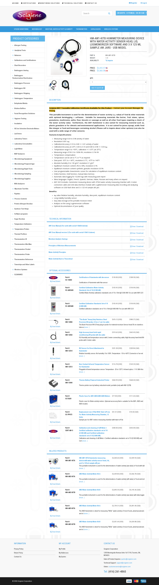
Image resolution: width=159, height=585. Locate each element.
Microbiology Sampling (21, 174)
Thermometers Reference (22, 259)
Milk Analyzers (18, 184)
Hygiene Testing (19, 119)
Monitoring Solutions (49, 3)
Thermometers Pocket (21, 249)
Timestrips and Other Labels (23, 264)
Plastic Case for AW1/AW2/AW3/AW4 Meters (94, 396)
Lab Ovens (17, 134)
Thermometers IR (19, 239)
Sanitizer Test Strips (20, 209)
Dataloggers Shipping (21, 93)
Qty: (91, 78)
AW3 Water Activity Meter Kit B (89, 522)
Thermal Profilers (19, 234)
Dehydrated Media (19, 103)
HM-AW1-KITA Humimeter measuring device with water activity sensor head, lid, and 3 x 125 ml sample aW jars (94, 460)
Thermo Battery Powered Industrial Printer (94, 380)
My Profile (62, 549)
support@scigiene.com (124, 563)
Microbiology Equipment (22, 159)
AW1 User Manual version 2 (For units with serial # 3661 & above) (72, 232)
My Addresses (63, 553)
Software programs (20, 214)
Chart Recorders (19, 65)
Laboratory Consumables (22, 144)
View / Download (136, 226)
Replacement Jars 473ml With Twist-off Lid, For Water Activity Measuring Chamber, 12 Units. (94, 414)
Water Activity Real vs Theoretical (61, 259)
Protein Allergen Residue (22, 204)
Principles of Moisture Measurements (62, 246)
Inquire (109, 60)
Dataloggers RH (18, 88)
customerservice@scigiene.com (120, 567)
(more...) (86, 327)
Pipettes (16, 194)
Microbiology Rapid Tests (22, 169)
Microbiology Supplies (21, 179)
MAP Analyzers (18, 154)
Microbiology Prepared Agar (23, 164)
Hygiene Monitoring (21, 29)
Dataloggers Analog (20, 70)
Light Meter (17, 149)
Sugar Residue (18, 219)
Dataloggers (96, 29)
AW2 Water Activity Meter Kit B (89, 490)
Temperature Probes (20, 229)
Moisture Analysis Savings (58, 239)
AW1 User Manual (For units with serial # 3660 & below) (68, 226)
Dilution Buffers (19, 108)
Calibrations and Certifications (24, 60)
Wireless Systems (111, 29)
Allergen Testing (19, 45)
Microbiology (37, 29)
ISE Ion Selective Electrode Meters (25, 129)
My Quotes (62, 557)
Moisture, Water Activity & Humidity (58, 29)
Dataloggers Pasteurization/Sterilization (22, 77)
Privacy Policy (18, 549)
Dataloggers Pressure (21, 83)
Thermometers (81, 29)
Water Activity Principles (57, 252)
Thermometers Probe (21, 254)
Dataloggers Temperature (22, 98)
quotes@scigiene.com (128, 559)
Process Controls (19, 199)
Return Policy (18, 553)
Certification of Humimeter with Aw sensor (94, 277)
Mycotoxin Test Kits (20, 189)
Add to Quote (97, 88)
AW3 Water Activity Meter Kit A (89, 506)
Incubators (17, 123)
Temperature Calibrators (22, 224)
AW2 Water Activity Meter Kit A (89, 474)
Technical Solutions (72, 3)
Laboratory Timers (19, 139)
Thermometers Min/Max (22, 244)
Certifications (28, 3)
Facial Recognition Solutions (23, 113)
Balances (16, 55)
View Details (55, 281)
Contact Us (91, 3)
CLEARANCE (17, 274)
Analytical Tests (19, 50)
